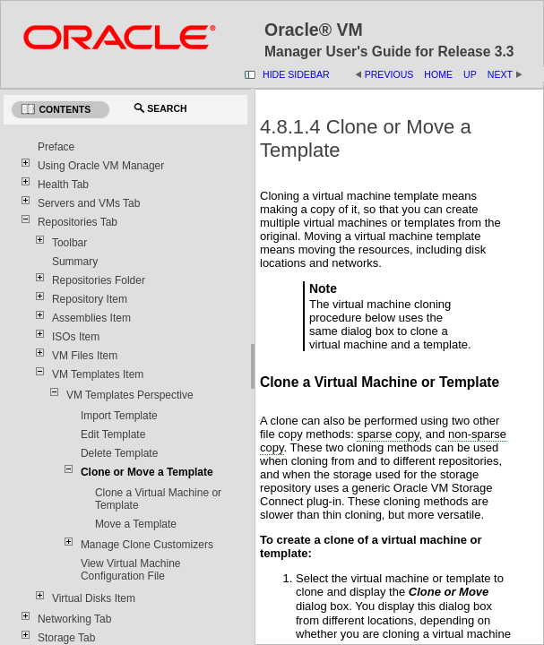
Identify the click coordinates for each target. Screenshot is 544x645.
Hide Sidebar (296, 74)
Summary (75, 261)
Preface (56, 147)
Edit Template (113, 434)
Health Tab (63, 184)
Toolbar (69, 242)
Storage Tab (67, 638)
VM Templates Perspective (130, 395)
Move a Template (136, 524)
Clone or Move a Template (147, 472)
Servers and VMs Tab (89, 203)
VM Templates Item (97, 374)
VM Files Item (84, 355)
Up (470, 74)
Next (500, 74)
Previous (389, 74)
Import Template (119, 415)
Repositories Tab (77, 222)
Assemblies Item (91, 318)
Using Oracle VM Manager (101, 165)
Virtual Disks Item (93, 598)
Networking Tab (75, 619)
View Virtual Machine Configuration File (131, 569)
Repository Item (89, 299)
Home (438, 74)
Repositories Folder (98, 280)
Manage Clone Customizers (147, 544)
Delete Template (120, 453)
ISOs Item (75, 337)
